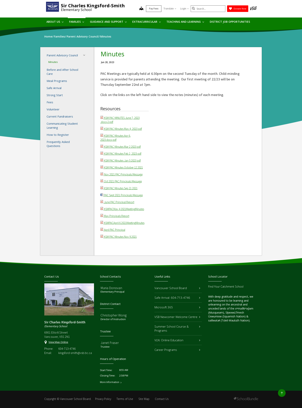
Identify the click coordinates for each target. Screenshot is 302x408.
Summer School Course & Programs (177, 328)
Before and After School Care (62, 72)
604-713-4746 (67, 348)
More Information (109, 382)
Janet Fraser (110, 342)
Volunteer (53, 109)
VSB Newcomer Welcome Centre (177, 317)
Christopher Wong (114, 315)
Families (76, 21)
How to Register (58, 135)
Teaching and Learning (185, 21)
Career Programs (177, 350)
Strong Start (55, 95)
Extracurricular (146, 21)
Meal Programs (57, 81)
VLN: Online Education (177, 340)
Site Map (143, 399)
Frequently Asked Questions (58, 144)
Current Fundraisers (60, 116)
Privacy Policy (103, 399)
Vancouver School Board (177, 288)
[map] (141, 9)
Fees (50, 102)
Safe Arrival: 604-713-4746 (177, 298)
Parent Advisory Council (67, 55)
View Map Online (58, 342)
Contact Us (162, 399)
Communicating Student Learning (62, 125)
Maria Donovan (111, 288)
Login (184, 8)
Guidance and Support (108, 21)
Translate (170, 8)
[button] (85, 55)
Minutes (53, 62)
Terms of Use (125, 399)
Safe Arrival (54, 88)
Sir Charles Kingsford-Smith (93, 5)
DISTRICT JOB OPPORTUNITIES (230, 21)
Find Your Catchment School (225, 286)
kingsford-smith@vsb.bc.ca (75, 353)
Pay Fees (154, 8)
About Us (55, 21)
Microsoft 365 (177, 307)
